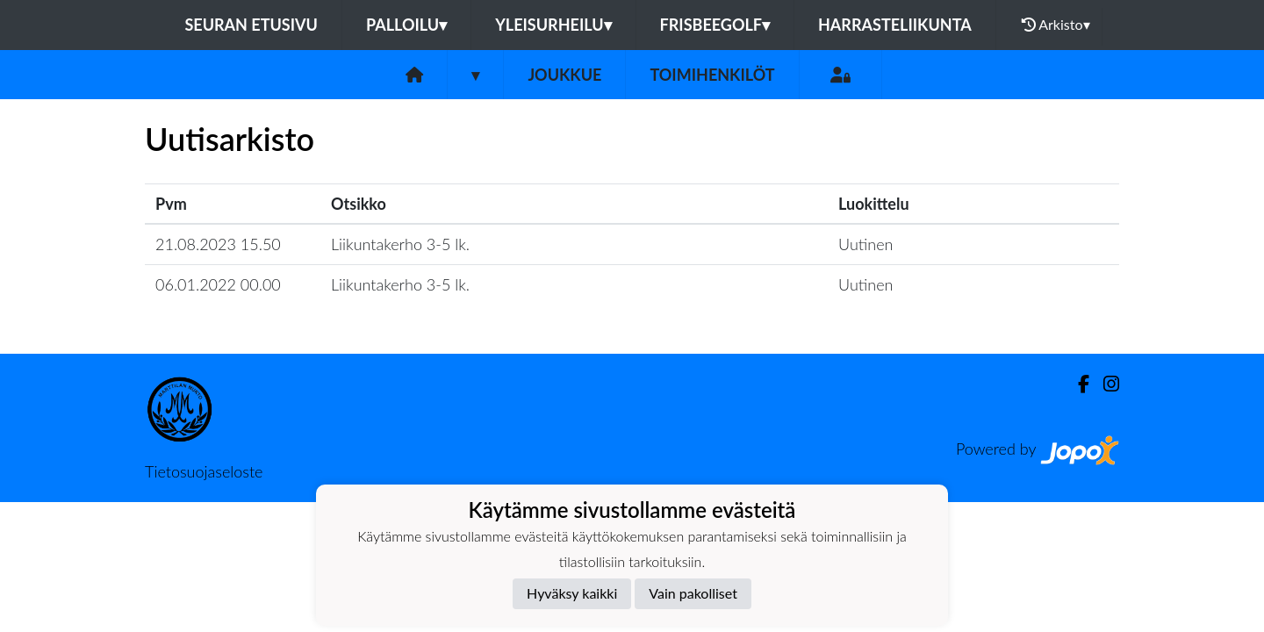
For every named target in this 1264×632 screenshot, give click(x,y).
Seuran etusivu (251, 24)
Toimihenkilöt (712, 74)
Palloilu (406, 24)
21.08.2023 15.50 (218, 244)
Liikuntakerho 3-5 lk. (400, 244)
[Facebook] (1076, 384)
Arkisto (1056, 24)
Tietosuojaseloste (203, 471)
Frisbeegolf (715, 24)
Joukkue (564, 74)
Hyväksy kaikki (572, 593)
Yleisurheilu (553, 24)
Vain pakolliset (693, 593)
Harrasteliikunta (895, 24)
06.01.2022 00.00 (218, 284)
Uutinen (865, 244)
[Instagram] (1104, 384)
